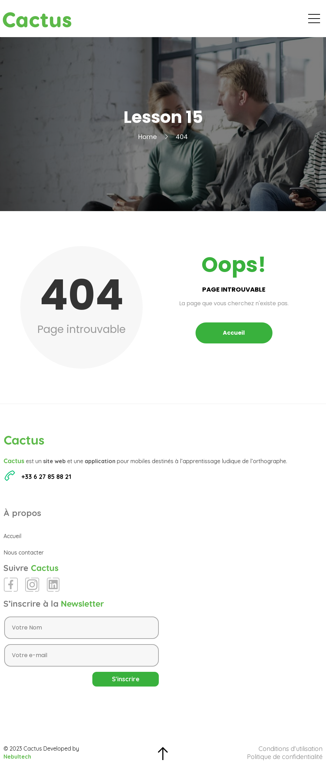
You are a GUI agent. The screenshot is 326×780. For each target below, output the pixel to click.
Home (147, 142)
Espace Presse (260, 21)
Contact (304, 21)
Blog (222, 21)
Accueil (147, 21)
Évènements (186, 21)
